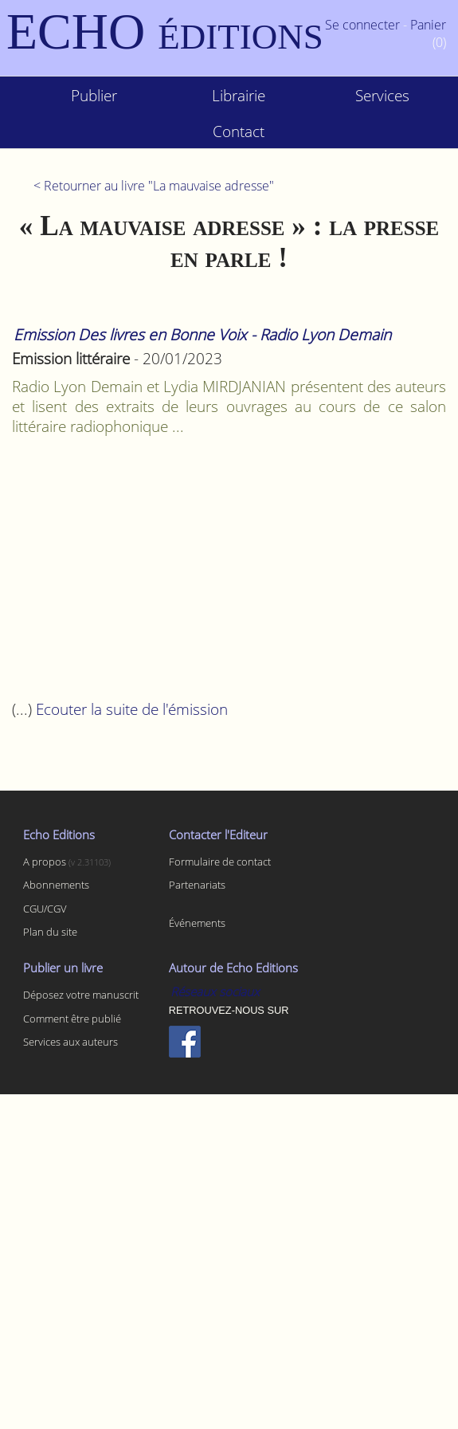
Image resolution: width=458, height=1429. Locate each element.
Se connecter (362, 24)
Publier (94, 95)
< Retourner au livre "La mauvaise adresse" (153, 185)
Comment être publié (72, 1018)
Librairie (238, 95)
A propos (46, 861)
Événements (197, 923)
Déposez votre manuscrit (81, 994)
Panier (428, 24)
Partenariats (197, 884)
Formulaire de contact (220, 861)
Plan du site (50, 932)
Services (382, 95)
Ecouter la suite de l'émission (132, 709)
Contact (238, 131)
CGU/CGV (45, 908)
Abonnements (56, 884)
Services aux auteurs (70, 1041)
